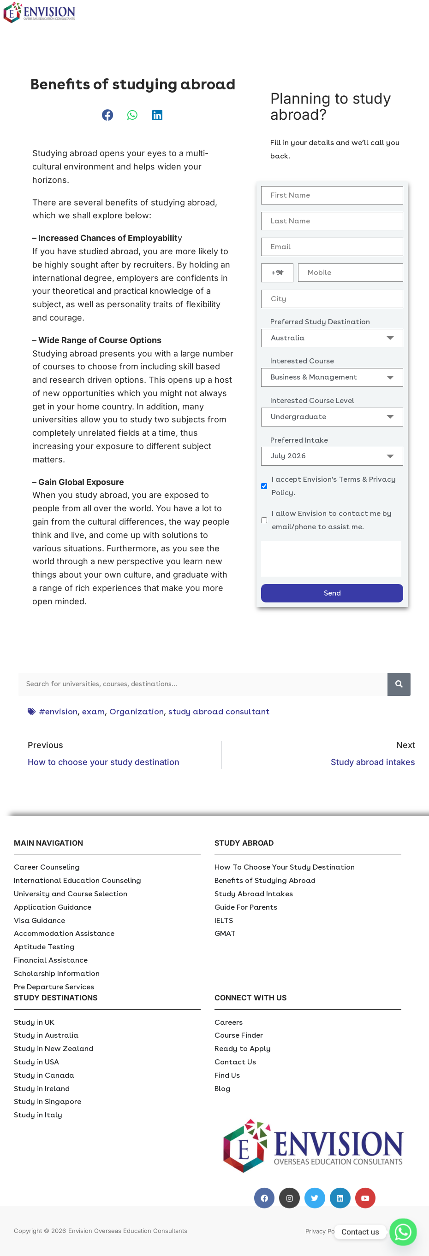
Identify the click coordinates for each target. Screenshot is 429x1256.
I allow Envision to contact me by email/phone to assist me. (332, 520)
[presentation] (331, 559)
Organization (136, 711)
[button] (108, 115)
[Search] (399, 684)
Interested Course (302, 360)
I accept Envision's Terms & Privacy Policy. (334, 486)
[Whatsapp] (403, 1232)
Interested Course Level (312, 400)
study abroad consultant (218, 711)
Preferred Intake (299, 440)
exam (93, 711)
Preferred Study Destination (320, 321)
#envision (58, 711)
